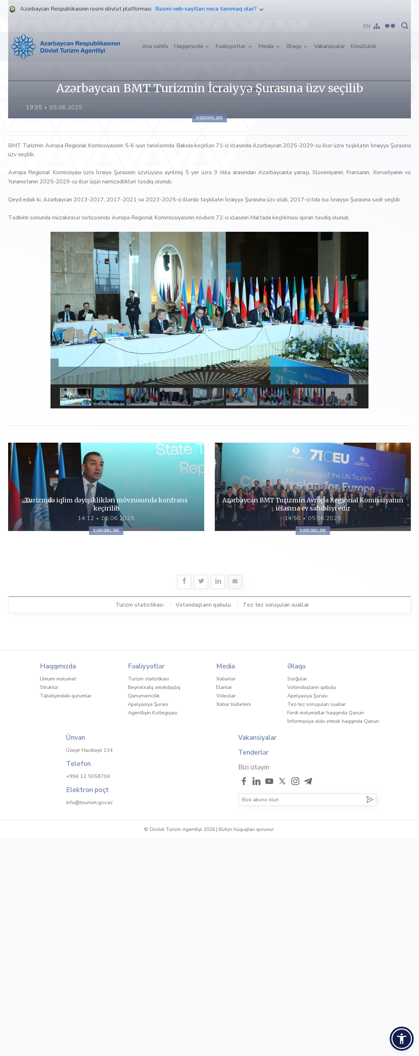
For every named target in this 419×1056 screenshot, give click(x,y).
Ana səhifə (156, 46)
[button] (401, 1038)
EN (367, 26)
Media (266, 46)
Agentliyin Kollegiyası (152, 930)
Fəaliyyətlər (231, 46)
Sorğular (297, 896)
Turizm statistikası (140, 822)
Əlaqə (294, 46)
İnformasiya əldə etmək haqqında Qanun (333, 938)
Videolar (218, 89)
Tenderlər (253, 970)
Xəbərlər (154, 89)
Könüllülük (363, 46)
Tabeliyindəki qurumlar (66, 913)
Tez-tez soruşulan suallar (276, 822)
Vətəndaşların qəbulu (203, 822)
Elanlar (186, 89)
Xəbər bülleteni (261, 89)
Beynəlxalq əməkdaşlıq (154, 904)
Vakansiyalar (329, 46)
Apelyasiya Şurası (148, 921)
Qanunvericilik (144, 913)
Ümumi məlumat (58, 896)
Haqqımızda (189, 46)
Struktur (49, 904)
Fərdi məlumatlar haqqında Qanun (325, 930)
